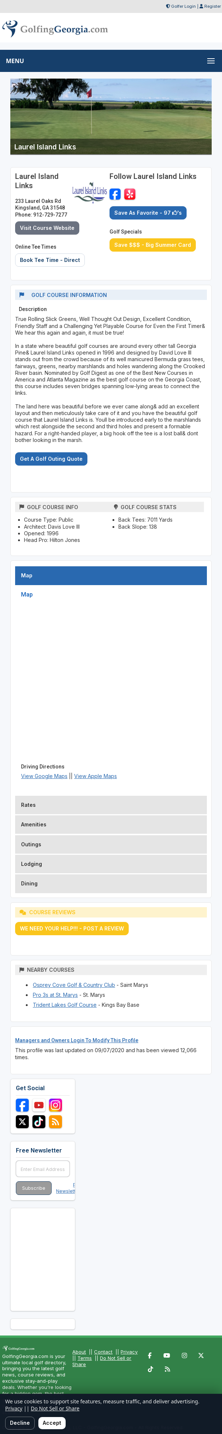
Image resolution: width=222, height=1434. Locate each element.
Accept (52, 1423)
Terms (84, 1358)
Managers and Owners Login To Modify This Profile (76, 1040)
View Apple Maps (95, 776)
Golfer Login (183, 6)
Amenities (33, 824)
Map (26, 575)
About (79, 1352)
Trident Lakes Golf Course (65, 1005)
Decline (20, 1423)
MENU (15, 61)
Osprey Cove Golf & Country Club (74, 985)
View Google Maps (44, 776)
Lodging (31, 864)
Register (212, 6)
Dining (29, 883)
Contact (103, 1352)
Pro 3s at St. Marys (55, 995)
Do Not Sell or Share (55, 1408)
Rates (28, 805)
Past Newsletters (69, 1188)
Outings (31, 844)
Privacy (129, 1352)
